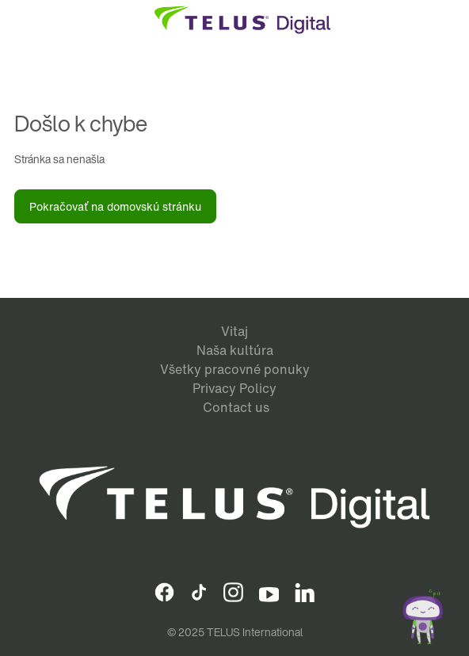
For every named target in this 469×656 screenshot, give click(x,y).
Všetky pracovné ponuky (235, 369)
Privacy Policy (234, 388)
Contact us (236, 407)
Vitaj (234, 331)
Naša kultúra (234, 350)
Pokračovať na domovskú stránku (115, 206)
